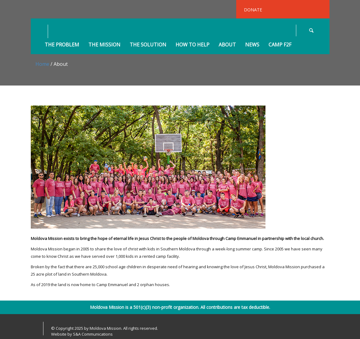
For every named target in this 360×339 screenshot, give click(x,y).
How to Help (192, 45)
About (227, 45)
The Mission (104, 45)
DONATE (253, 10)
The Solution (148, 45)
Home (42, 64)
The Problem (62, 45)
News (252, 45)
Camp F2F (280, 45)
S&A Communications (93, 334)
